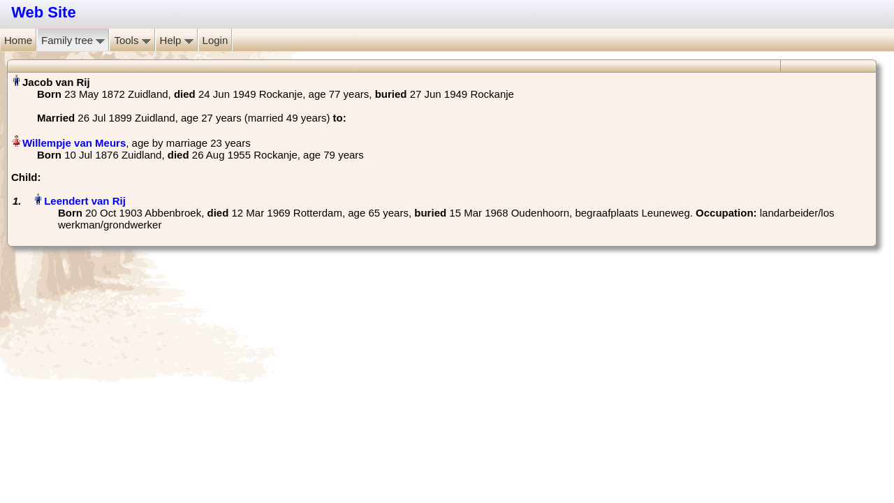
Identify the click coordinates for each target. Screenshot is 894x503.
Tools (132, 40)
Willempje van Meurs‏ (74, 143)
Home (18, 40)
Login (215, 40)
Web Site (43, 12)
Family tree (73, 40)
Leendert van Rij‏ (85, 201)
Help (176, 40)
